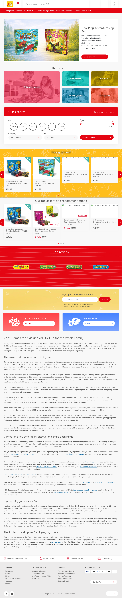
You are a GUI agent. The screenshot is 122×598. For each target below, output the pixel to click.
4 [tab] (63, 195)
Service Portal (104, 582)
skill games (87, 482)
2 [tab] (60, 195)
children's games (90, 462)
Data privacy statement (66, 574)
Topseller (69, 15)
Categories (9, 15)
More (77, 15)
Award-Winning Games (44, 15)
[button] (104, 6)
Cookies (60, 594)
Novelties (60, 15)
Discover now (95, 57)
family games (14, 454)
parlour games (28, 454)
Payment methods (65, 578)
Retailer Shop (70, 594)
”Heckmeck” (70, 454)
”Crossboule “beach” (61, 492)
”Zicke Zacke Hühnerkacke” (46, 467)
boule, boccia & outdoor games (85, 490)
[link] (97, 137)
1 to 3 (23, 127)
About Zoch (86, 15)
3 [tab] (61, 195)
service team (56, 542)
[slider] (81, 124)
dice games (18, 474)
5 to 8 (42, 127)
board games (32, 474)
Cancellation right (38, 574)
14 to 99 (61, 127)
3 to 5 (33, 127)
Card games (8, 474)
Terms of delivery (64, 576)
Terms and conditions (66, 571)
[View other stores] (18, 5)
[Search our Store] (56, 6)
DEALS (29, 15)
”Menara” (61, 454)
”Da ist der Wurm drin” (88, 467)
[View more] (2, 174)
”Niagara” (81, 454)
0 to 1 (14, 127)
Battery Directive (64, 581)
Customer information (39, 571)
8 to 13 (52, 127)
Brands (19, 15)
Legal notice (49, 594)
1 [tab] (58, 195)
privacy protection (87, 306)
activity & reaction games (104, 482)
